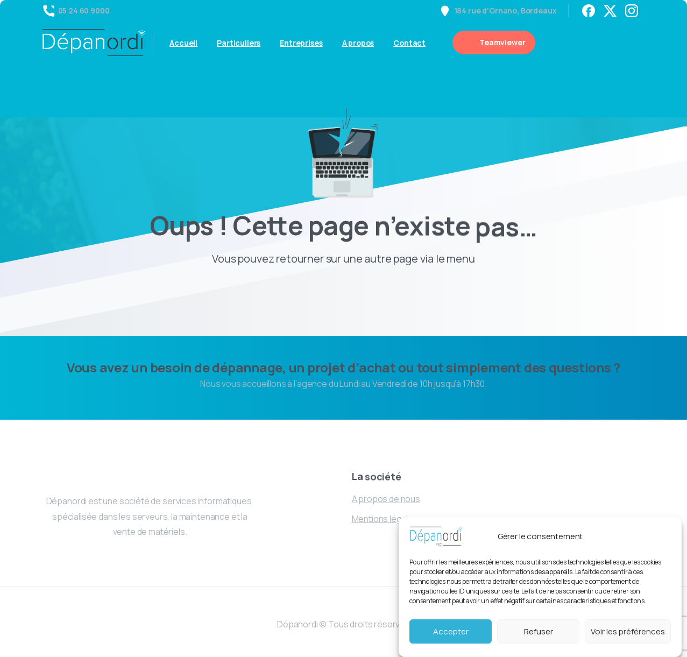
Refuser (538, 631)
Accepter (451, 631)
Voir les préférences (628, 631)
